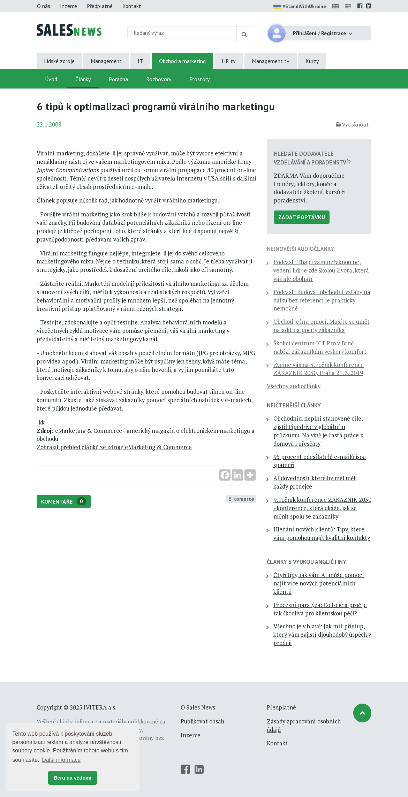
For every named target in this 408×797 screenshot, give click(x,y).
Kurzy (312, 61)
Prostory (199, 79)
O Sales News (198, 707)
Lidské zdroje (59, 61)
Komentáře (63, 501)
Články (83, 79)
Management (106, 61)
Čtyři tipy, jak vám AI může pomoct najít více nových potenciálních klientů (318, 583)
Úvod (51, 79)
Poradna (118, 79)
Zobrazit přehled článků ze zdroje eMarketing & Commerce (114, 447)
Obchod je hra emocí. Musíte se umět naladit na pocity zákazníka (321, 326)
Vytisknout (352, 124)
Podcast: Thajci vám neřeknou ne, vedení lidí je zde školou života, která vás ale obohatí (321, 270)
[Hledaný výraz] (182, 32)
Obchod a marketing (182, 61)
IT (140, 61)
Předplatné (100, 5)
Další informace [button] (61, 760)
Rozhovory (158, 79)
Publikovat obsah (202, 721)
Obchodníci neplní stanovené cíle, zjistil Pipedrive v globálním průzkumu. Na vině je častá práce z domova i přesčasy (318, 431)
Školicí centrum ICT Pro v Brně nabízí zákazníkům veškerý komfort (320, 347)
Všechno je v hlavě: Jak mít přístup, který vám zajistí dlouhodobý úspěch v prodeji (322, 634)
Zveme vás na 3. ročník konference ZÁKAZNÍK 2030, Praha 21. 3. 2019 (318, 369)
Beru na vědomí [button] (72, 778)
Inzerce (68, 5)
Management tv (270, 61)
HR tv (229, 61)
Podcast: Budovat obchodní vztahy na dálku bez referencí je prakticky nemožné (321, 300)
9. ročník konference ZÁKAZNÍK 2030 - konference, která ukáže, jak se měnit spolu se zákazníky (322, 508)
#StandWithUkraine (299, 7)
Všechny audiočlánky (293, 386)
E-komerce (241, 498)
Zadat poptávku (301, 217)
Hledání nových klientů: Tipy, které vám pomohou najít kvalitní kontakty (321, 534)
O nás (43, 5)
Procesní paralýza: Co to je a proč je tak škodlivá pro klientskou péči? (320, 609)
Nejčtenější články (294, 405)
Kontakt (131, 5)
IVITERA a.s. (100, 707)
